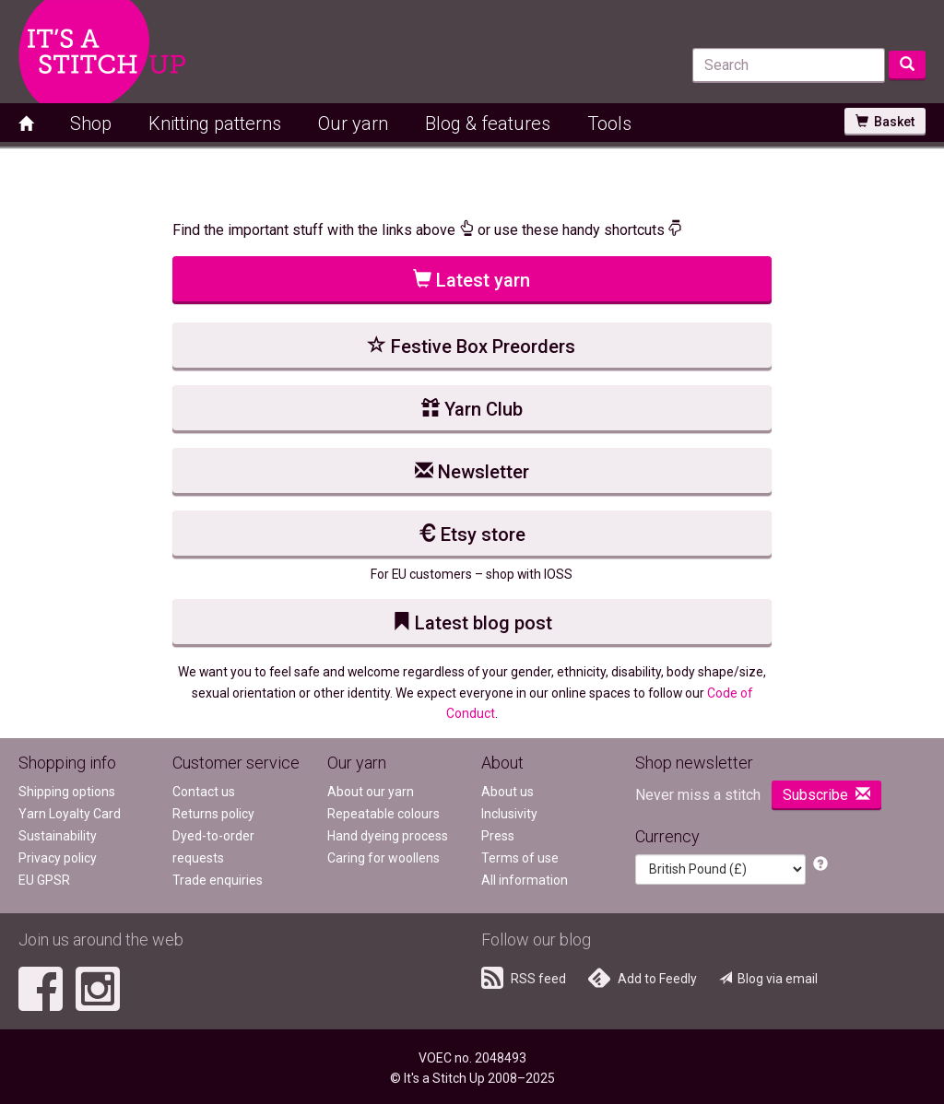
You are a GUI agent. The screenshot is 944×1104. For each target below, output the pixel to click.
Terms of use (520, 858)
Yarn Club (472, 409)
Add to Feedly (642, 978)
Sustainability (57, 835)
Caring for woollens (383, 858)
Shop (91, 123)
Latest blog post (472, 623)
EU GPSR (44, 880)
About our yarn (370, 791)
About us (507, 791)
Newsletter (472, 472)
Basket (885, 121)
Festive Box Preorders (471, 346)
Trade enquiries (217, 880)
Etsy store (471, 534)
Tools (609, 123)
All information (524, 880)
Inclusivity (509, 813)
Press (497, 835)
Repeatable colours (383, 813)
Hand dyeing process (387, 835)
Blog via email (768, 978)
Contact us (203, 791)
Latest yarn (471, 280)
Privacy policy (57, 858)
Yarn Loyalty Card (69, 813)
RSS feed (523, 978)
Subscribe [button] (826, 795)
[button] (820, 865)
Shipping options (66, 791)
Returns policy (213, 813)
